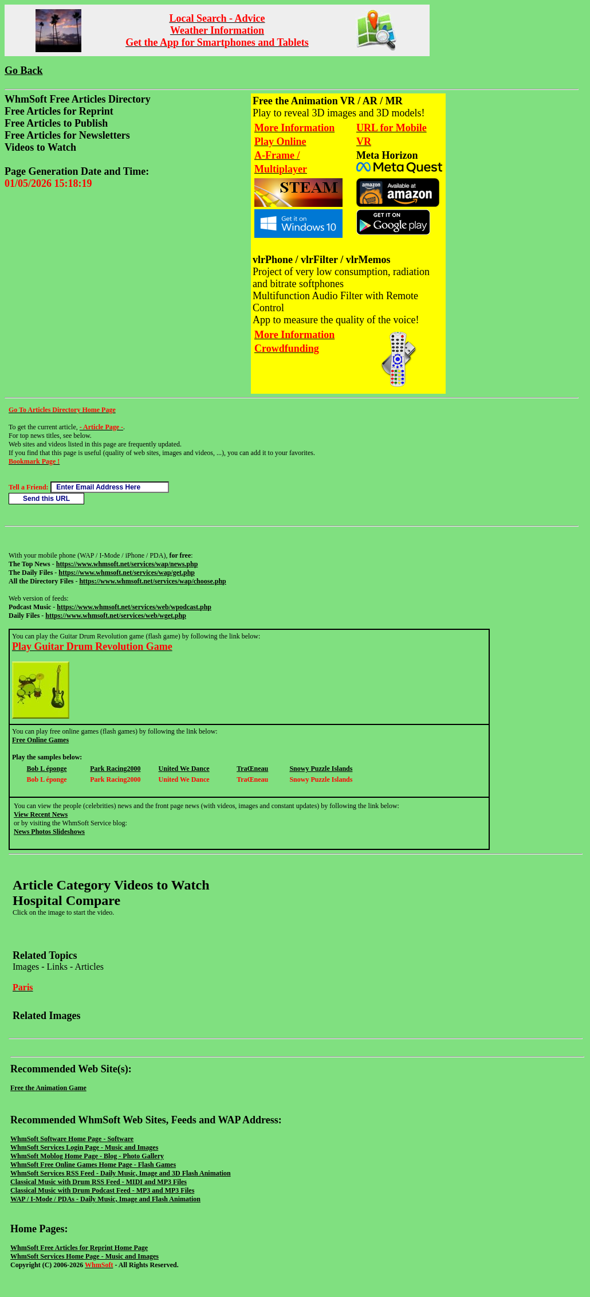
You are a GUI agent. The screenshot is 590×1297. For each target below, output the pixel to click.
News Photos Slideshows (49, 832)
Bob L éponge (47, 769)
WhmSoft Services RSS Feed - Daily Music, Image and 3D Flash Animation (120, 1173)
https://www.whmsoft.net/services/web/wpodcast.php (134, 607)
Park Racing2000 (115, 769)
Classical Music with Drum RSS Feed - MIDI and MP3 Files (98, 1182)
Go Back (24, 70)
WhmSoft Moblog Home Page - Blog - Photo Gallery (87, 1156)
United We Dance (184, 769)
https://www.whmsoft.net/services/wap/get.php (126, 573)
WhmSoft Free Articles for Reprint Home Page (79, 1248)
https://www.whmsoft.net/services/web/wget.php (115, 616)
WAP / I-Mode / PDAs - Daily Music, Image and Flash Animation (105, 1199)
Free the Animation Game (48, 1088)
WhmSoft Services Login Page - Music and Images (84, 1147)
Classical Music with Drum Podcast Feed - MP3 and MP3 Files (102, 1190)
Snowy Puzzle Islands (320, 769)
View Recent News (41, 814)
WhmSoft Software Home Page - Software (71, 1139)
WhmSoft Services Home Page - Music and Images (84, 1256)
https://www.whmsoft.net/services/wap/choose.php (152, 581)
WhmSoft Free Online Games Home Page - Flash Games (93, 1165)
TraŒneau (252, 769)
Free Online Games (40, 740)
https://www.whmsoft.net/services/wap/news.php (127, 564)
